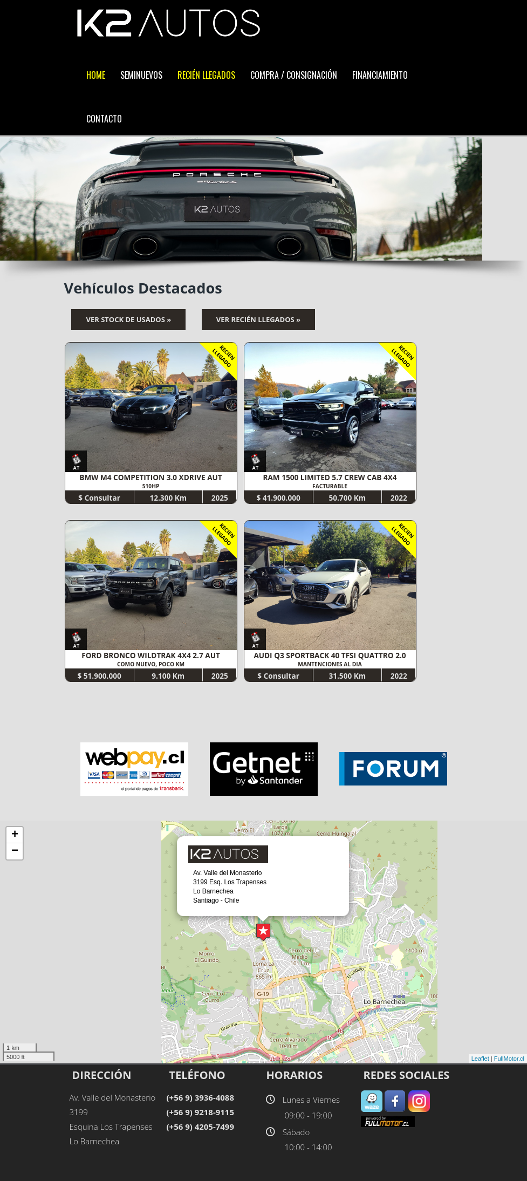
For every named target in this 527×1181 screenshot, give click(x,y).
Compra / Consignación (293, 75)
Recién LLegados (206, 75)
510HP (151, 486)
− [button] (14, 851)
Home (95, 75)
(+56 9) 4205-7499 (200, 1126)
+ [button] (14, 835)
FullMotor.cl (509, 1058)
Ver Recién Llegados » (258, 319)
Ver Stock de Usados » (128, 319)
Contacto (104, 118)
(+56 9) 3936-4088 (200, 1097)
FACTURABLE (329, 486)
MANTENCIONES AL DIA (329, 664)
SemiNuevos (141, 75)
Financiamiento (380, 75)
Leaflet (480, 1058)
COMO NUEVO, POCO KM (150, 664)
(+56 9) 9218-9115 (200, 1112)
